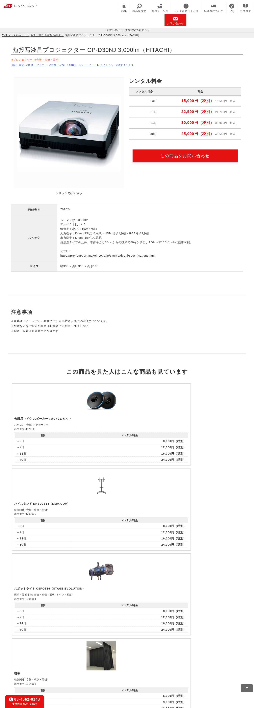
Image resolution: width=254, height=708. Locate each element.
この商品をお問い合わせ (185, 154)
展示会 (79, 64)
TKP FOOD (103, 664)
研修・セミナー (40, 64)
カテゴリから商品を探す (45, 35)
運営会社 (122, 677)
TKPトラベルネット (183, 664)
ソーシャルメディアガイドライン (90, 677)
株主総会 (19, 64)
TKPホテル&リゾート (117, 659)
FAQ (232, 8)
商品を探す (139, 8)
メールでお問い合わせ (127, 610)
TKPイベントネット (204, 659)
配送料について (213, 8)
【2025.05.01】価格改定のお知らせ (126, 30)
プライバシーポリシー (50, 677)
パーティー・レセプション (106, 64)
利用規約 (27, 677)
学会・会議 (62, 64)
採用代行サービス (155, 664)
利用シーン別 (160, 8)
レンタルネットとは (186, 8)
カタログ (245, 8)
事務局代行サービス (127, 664)
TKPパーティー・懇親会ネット (71, 664)
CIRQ (54, 659)
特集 (124, 8)
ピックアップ (79, 476)
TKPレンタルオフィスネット (80, 659)
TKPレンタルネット (14, 35)
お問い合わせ (175, 20)
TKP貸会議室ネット (34, 659)
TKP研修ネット (145, 659)
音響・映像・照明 (51, 59)
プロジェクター (23, 59)
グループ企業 (139, 677)
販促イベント (138, 64)
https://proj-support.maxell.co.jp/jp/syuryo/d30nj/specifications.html (108, 254)
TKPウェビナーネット (173, 659)
